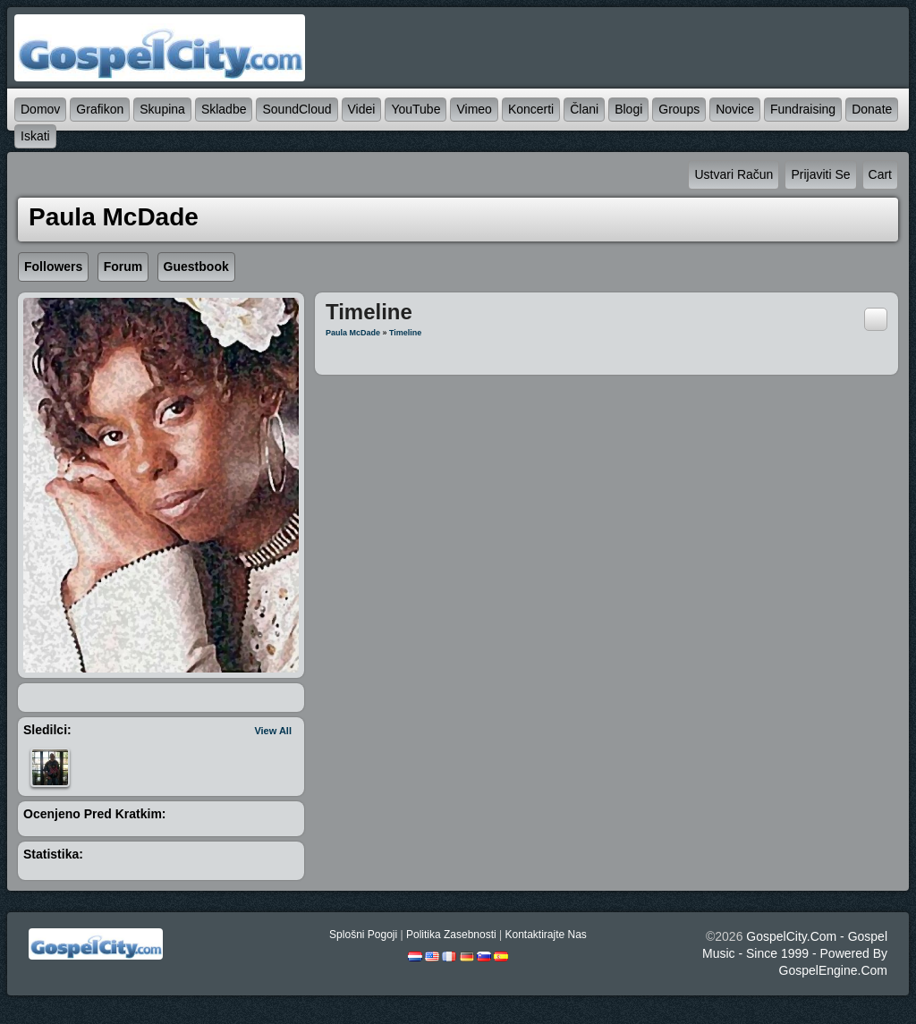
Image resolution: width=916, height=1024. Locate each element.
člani (584, 109)
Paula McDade (353, 332)
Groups (679, 109)
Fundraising (802, 109)
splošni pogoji (363, 934)
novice (735, 109)
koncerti (531, 109)
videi (362, 109)
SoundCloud (296, 109)
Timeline (405, 332)
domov (40, 109)
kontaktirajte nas (545, 934)
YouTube (415, 109)
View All (273, 730)
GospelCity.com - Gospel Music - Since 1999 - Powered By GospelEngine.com (794, 953)
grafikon (99, 109)
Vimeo (473, 109)
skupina (162, 109)
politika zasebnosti (451, 934)
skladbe (224, 109)
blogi (628, 109)
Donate (872, 109)
